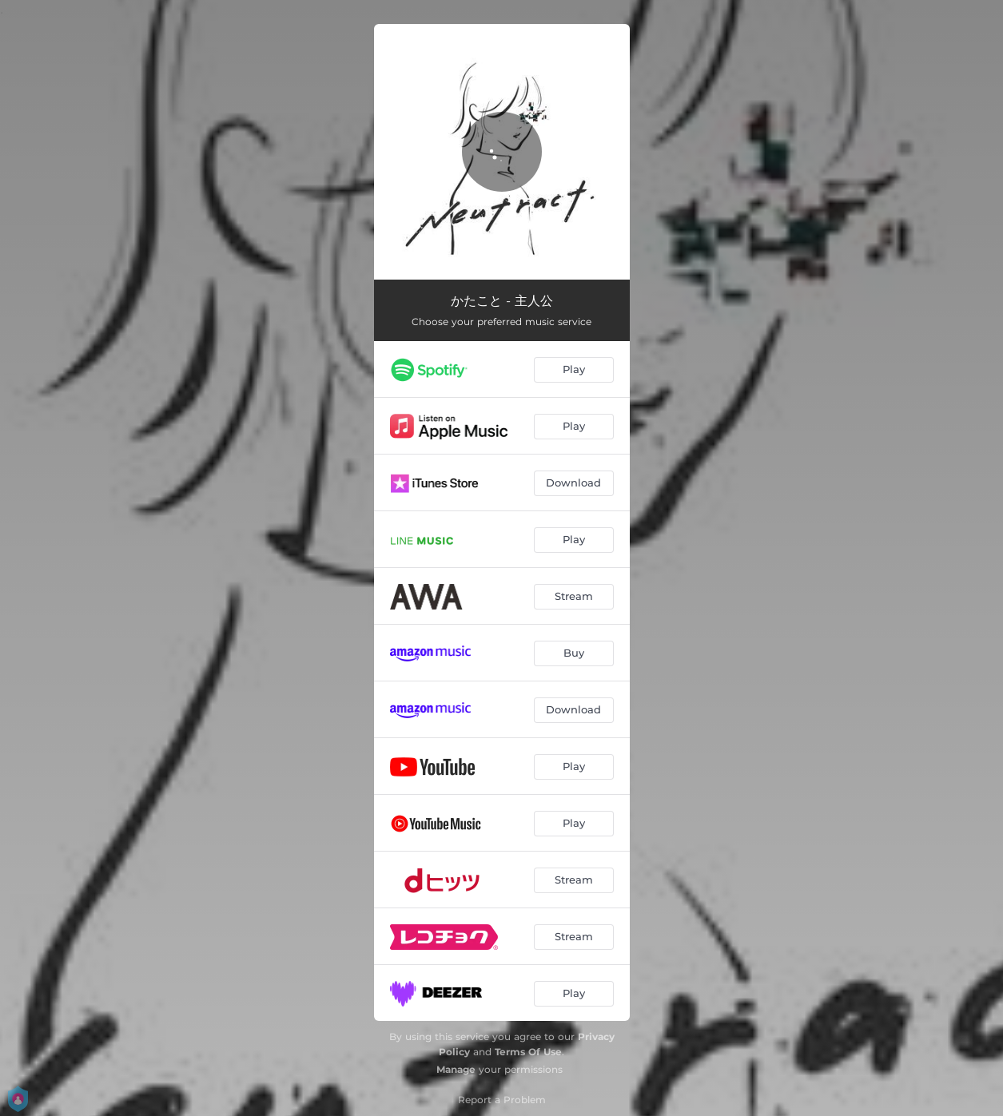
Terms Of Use (528, 1052)
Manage (456, 1069)
